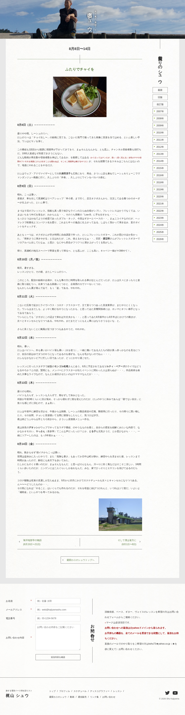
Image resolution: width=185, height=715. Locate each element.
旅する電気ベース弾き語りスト (91, 19)
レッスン (155, 23)
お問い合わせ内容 (15, 637)
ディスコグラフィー (160, 28)
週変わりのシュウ (150, 28)
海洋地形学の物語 (32, 542)
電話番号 (10, 618)
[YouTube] (175, 693)
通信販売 (84, 697)
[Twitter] (167, 693)
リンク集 (96, 697)
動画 (73, 697)
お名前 (9, 601)
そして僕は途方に (127, 542)
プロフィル (170, 24)
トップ (174, 22)
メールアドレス (14, 609)
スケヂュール (165, 24)
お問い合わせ (153, 10)
